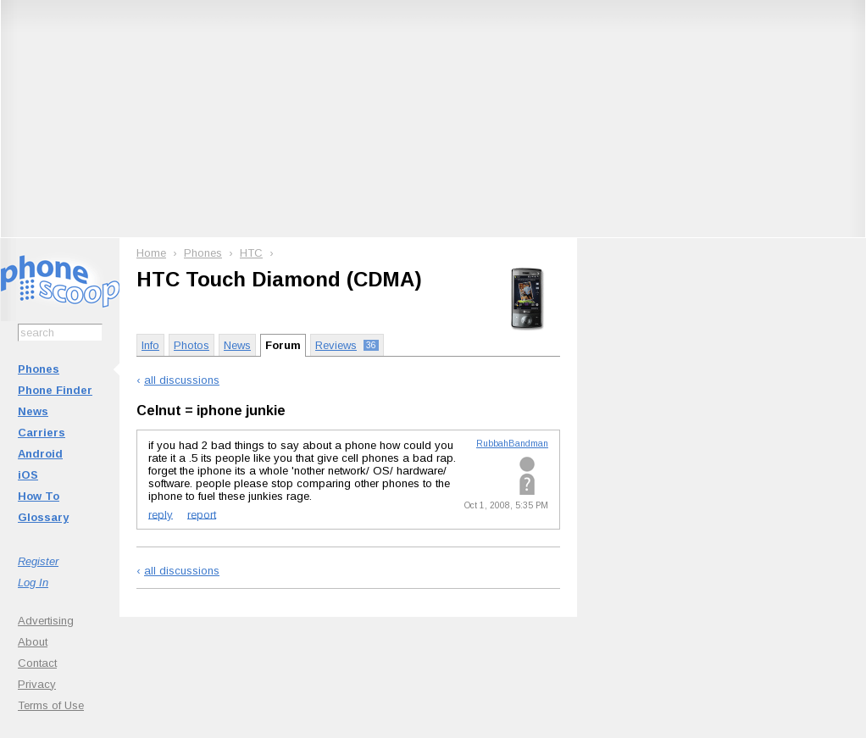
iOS (28, 475)
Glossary (43, 517)
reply (160, 514)
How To (38, 496)
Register (38, 561)
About (32, 641)
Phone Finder (55, 390)
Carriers (41, 432)
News (33, 411)
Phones (38, 369)
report (201, 514)
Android (40, 453)
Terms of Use (51, 705)
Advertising (46, 620)
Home (151, 253)
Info (150, 345)
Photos (191, 345)
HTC (251, 253)
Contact (37, 663)
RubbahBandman (512, 443)
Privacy (37, 684)
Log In (33, 582)
